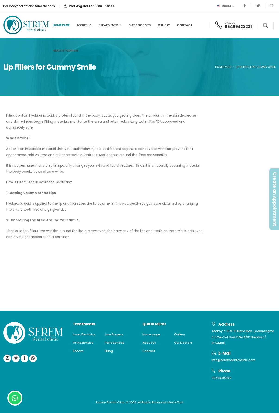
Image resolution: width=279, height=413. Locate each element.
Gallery (164, 25)
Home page (61, 25)
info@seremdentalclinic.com (29, 6)
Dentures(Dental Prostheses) (243, 143)
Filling (223, 176)
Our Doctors (139, 25)
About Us (84, 25)
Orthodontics (230, 152)
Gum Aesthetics (232, 185)
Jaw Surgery (229, 135)
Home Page (223, 67)
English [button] (225, 6)
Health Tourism (65, 50)
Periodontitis (229, 160)
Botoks (224, 168)
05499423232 (239, 26)
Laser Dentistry (231, 127)
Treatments (108, 25)
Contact (184, 25)
